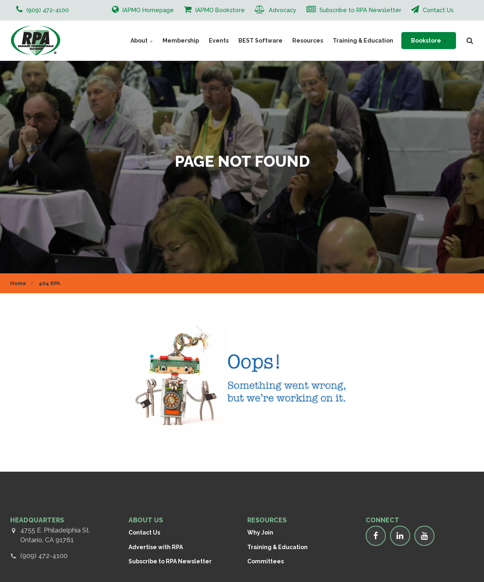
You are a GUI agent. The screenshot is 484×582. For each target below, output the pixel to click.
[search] (470, 40)
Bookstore (428, 40)
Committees (265, 561)
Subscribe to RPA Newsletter (353, 9)
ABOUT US (145, 520)
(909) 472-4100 (44, 556)
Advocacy (275, 9)
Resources (307, 40)
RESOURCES (267, 520)
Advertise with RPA (155, 547)
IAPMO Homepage (143, 9)
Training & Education (363, 40)
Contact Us (432, 9)
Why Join (260, 532)
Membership (181, 40)
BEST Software (260, 40)
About (142, 40)
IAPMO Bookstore (214, 9)
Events (219, 40)
